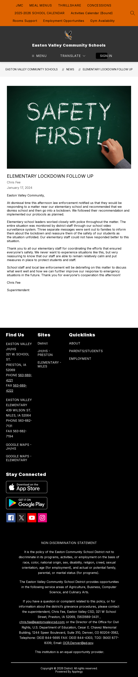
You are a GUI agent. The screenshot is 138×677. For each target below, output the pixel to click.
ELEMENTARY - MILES (49, 364)
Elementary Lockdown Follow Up (108, 69)
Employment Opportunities (63, 21)
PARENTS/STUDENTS (86, 351)
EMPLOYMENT (80, 359)
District (43, 343)
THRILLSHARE (69, 5)
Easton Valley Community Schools (32, 69)
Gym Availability (102, 21)
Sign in (103, 56)
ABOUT (74, 343)
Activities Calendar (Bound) (92, 13)
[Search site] (132, 13)
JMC (19, 5)
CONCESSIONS (99, 5)
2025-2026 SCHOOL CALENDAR (40, 13)
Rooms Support (25, 21)
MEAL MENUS (40, 5)
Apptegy (77, 671)
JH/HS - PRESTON (45, 353)
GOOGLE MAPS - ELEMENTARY (18, 458)
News (70, 69)
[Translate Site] (72, 55)
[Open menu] (39, 55)
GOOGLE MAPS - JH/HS (18, 446)
